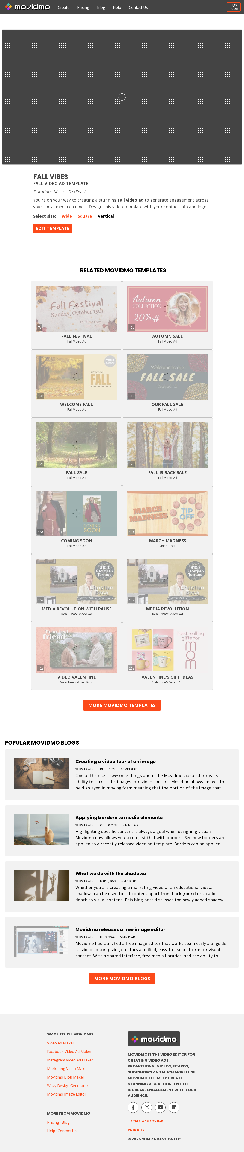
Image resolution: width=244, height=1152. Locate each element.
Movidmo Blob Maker (65, 1077)
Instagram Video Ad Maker (70, 1060)
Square (85, 216)
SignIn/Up (234, 7)
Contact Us (138, 7)
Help (117, 7)
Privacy (136, 1130)
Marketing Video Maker (67, 1068)
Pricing (83, 7)
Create (63, 7)
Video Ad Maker (60, 1043)
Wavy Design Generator (67, 1085)
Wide (67, 216)
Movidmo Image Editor (66, 1094)
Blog (101, 7)
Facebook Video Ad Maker (69, 1051)
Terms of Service (145, 1120)
